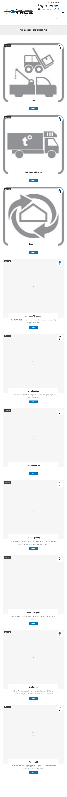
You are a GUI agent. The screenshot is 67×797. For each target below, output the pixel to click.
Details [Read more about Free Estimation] (33, 474)
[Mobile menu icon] (63, 12)
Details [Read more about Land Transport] (33, 623)
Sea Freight (33, 687)
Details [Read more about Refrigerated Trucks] (33, 180)
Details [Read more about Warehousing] (33, 402)
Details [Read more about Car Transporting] (33, 548)
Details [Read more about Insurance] (33, 252)
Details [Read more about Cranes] (33, 108)
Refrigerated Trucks (33, 172)
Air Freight (33, 762)
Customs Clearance (33, 316)
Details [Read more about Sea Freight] (33, 698)
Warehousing (33, 391)
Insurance (33, 244)
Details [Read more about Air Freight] (33, 773)
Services (7, 45)
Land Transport (33, 612)
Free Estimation (33, 466)
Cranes (33, 100)
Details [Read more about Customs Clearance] (33, 327)
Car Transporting (33, 537)
